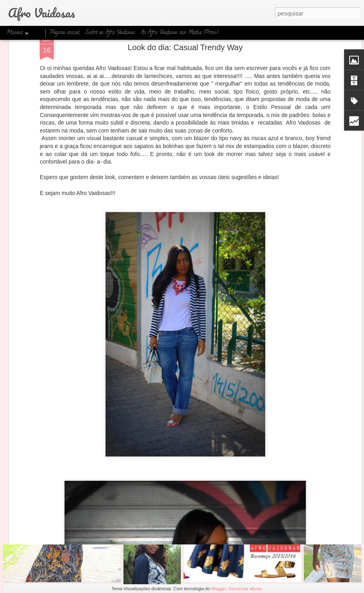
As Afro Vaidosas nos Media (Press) (180, 33)
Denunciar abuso (245, 588)
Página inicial (64, 33)
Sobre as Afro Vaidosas (110, 33)
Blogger (218, 588)
